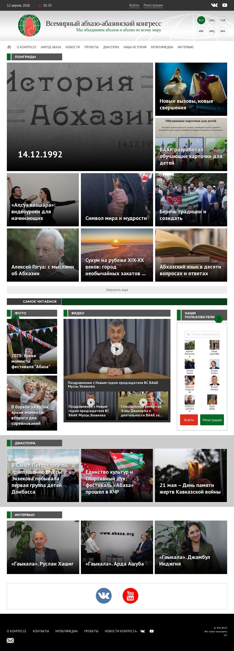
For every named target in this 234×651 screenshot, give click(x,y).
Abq (212, 31)
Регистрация (153, 5)
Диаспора (111, 47)
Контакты (41, 631)
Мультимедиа (162, 47)
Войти (134, 5)
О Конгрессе (26, 47)
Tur (222, 20)
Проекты (91, 47)
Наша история (135, 47)
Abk (201, 31)
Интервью (186, 47)
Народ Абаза (51, 47)
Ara (222, 31)
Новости (73, 47)
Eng (212, 20)
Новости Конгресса (121, 631)
